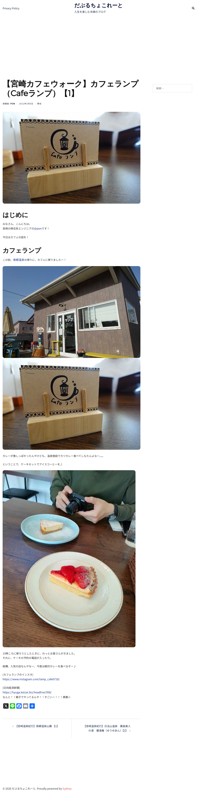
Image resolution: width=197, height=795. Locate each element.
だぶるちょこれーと (98, 5)
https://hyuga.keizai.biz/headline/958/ (26, 691)
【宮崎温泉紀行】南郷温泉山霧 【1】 (37, 724)
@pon (37, 228)
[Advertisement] (98, 41)
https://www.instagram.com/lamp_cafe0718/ (30, 678)
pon (12, 103)
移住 (39, 103)
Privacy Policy (11, 8)
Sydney (67, 787)
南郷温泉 (18, 259)
